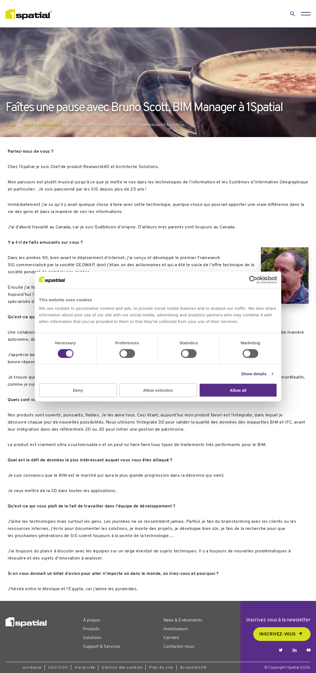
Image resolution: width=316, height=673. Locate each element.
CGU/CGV (58, 668)
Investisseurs (175, 629)
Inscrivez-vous (277, 634)
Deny (78, 390)
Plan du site (161, 668)
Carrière (171, 638)
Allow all (238, 390)
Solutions (92, 638)
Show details (254, 373)
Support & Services (101, 646)
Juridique (32, 668)
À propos (91, 620)
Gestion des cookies (122, 668)
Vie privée (84, 668)
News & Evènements (43, 125)
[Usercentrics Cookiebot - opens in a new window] (253, 280)
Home (10, 125)
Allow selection (158, 390)
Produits (91, 629)
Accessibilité (193, 668)
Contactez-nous (178, 646)
